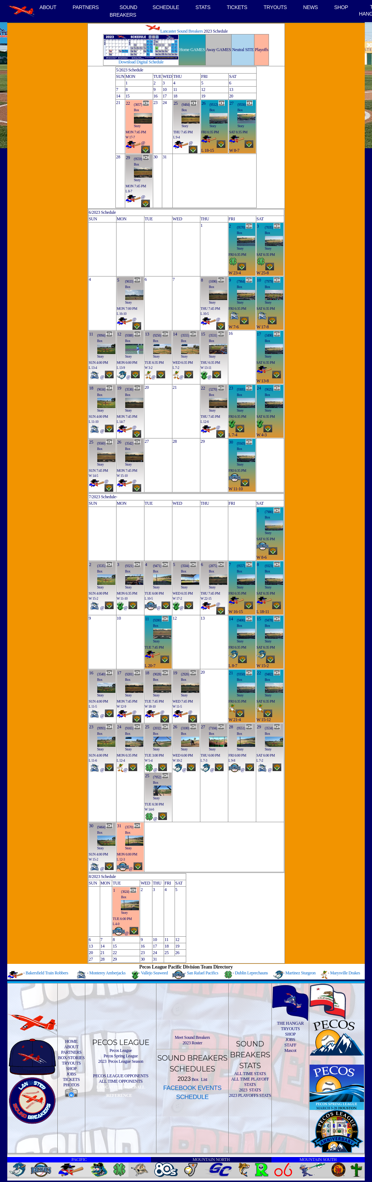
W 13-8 (263, 380)
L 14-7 (121, 422)
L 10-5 (205, 314)
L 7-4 (233, 434)
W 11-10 (236, 488)
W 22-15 (206, 598)
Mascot (290, 1050)
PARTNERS (86, 7)
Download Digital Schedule (141, 59)
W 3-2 (149, 368)
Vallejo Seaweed (154, 972)
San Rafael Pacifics (202, 972)
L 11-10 (93, 422)
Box (136, 110)
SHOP (341, 7)
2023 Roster (192, 1042)
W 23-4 (235, 272)
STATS (203, 7)
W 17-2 (177, 598)
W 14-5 (93, 476)
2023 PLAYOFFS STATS (250, 1095)
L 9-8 (232, 760)
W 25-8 (263, 272)
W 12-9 (121, 706)
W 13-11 (206, 368)
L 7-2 (176, 368)
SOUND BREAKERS (123, 11)
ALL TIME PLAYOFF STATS (250, 1082)
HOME (71, 1041)
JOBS (71, 1074)
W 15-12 (264, 719)
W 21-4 (235, 719)
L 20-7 (150, 665)
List (203, 1079)
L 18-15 (207, 150)
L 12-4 (121, 760)
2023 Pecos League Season (120, 1061)
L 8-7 (129, 191)
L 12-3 (121, 859)
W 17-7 (130, 137)
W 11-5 (177, 706)
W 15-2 (93, 598)
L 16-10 (122, 314)
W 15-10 (122, 476)
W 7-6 (234, 326)
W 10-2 (177, 760)
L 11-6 (93, 760)
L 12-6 (205, 422)
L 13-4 (93, 368)
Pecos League (121, 1050)
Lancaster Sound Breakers (173, 31)
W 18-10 (150, 706)
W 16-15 (236, 611)
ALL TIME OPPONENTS (121, 1081)
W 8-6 (262, 557)
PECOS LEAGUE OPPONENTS (120, 1075)
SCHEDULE (165, 7)
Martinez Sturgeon (300, 972)
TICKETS (237, 7)
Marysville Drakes (345, 972)
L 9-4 (176, 137)
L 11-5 (93, 706)
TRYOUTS (275, 7)
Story (137, 126)
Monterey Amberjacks (107, 972)
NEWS (310, 7)
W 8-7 (234, 150)
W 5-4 (149, 760)
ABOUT (48, 7)
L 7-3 (204, 760)
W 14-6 (149, 809)
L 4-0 (116, 924)
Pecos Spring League (120, 1055)
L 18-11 (263, 611)
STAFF (290, 1045)
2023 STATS (250, 1089)
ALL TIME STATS (250, 1073)
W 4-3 (262, 434)
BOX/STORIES (71, 1057)
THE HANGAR (290, 1023)
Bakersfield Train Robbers (46, 972)
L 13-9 (121, 368)
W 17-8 (263, 326)
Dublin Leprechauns (251, 972)
